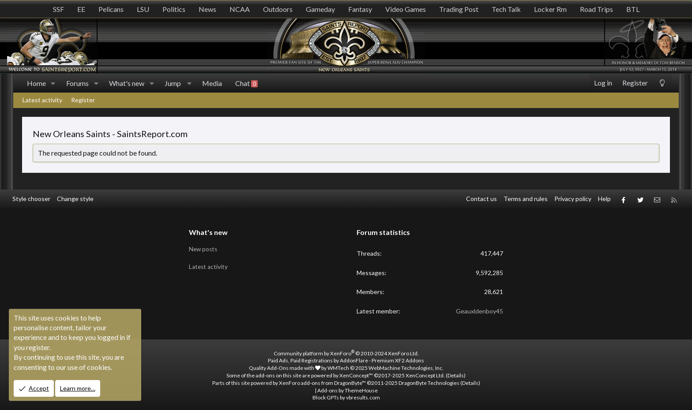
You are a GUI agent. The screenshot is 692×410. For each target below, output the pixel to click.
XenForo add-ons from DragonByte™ (322, 380)
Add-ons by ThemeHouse (347, 388)
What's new (126, 83)
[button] (53, 83)
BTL (632, 9)
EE (81, 9)
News (207, 9)
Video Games (405, 9)
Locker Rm (550, 9)
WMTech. (385, 365)
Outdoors (278, 9)
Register (83, 100)
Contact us (481, 198)
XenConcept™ (356, 373)
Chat (246, 83)
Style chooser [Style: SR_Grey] (31, 198)
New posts (204, 246)
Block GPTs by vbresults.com (346, 395)
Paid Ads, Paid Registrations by (346, 358)
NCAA (239, 9)
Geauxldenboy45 (479, 309)
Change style (75, 198)
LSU (143, 9)
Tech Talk (506, 9)
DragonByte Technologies (429, 380)
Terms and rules (526, 198)
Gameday (320, 9)
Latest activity (42, 100)
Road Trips (596, 9)
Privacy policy (572, 198)
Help (604, 198)
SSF (58, 9)
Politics (173, 9)
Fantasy (360, 9)
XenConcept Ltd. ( (427, 373)
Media (212, 83)
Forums (77, 83)
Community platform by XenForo (346, 351)
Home (36, 83)
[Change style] (662, 83)
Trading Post (458, 9)
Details (456, 373)
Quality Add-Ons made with (284, 365)
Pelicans (111, 9)
